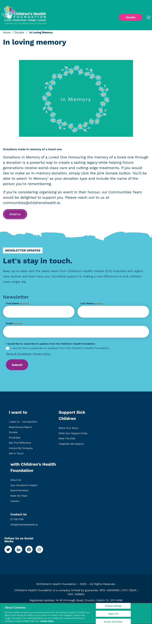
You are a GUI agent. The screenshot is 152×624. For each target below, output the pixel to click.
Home (7, 32)
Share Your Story (68, 429)
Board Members (19, 491)
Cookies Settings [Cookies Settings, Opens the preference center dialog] (113, 606)
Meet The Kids (67, 439)
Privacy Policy (42, 353)
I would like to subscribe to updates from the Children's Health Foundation (60, 348)
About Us (15, 481)
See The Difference (20, 443)
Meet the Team (19, 496)
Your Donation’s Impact (23, 486)
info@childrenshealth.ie (24, 525)
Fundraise (14, 438)
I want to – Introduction (23, 422)
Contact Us (18, 515)
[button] (144, 17)
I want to (18, 413)
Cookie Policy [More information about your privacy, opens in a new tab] (46, 621)
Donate (19, 32)
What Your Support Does (73, 434)
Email (14, 323)
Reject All (113, 614)
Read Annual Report (20, 428)
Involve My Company (21, 449)
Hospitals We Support (71, 444)
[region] (76, 613)
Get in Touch (16, 454)
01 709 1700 (17, 520)
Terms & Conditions (18, 353)
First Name (17, 303)
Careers (14, 502)
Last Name (91, 303)
